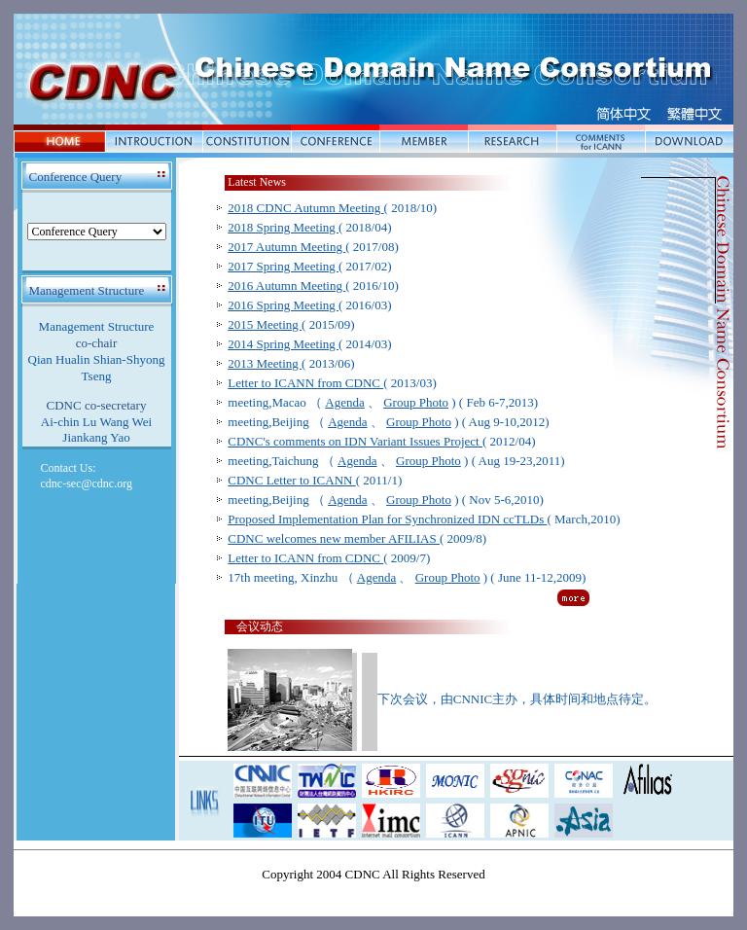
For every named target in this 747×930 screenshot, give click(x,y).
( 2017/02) (309, 266)
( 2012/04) (381, 441)
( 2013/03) (332, 383)
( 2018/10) (332, 207)
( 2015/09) (291, 324)
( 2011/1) (315, 480)
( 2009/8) (357, 538)
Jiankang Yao (95, 437)
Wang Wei (126, 421)
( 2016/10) (313, 285)
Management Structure (97, 326)
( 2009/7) (329, 558)
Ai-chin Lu (68, 421)
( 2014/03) (309, 344)
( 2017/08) (313, 246)
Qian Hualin (59, 359)
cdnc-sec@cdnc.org (86, 483)
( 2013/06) (291, 363)
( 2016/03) (309, 305)
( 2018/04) (309, 227)
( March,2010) (424, 519)
